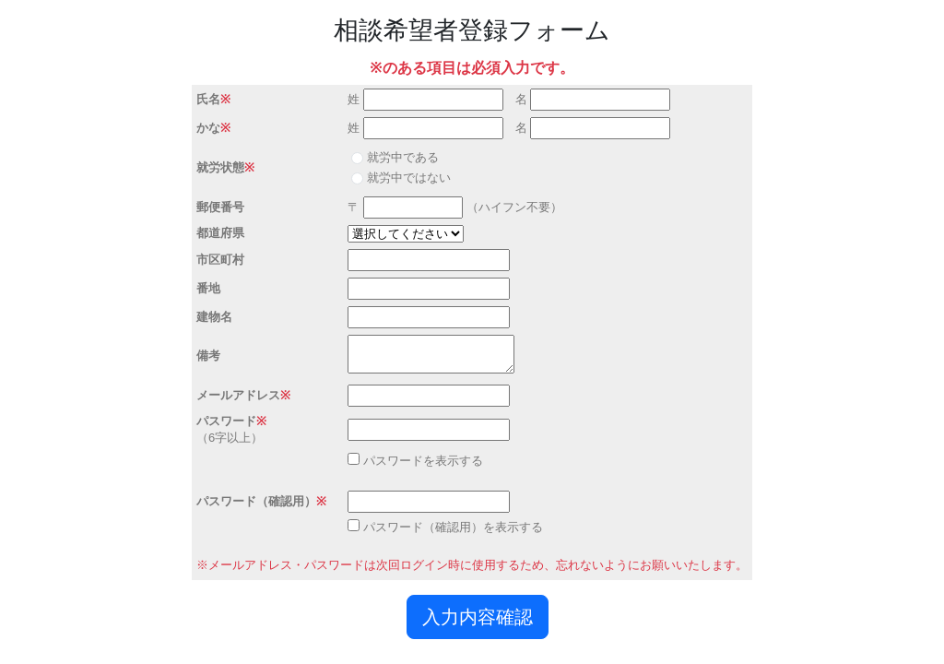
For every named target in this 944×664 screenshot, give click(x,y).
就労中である (403, 157)
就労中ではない (409, 177)
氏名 (208, 99)
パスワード (226, 421)
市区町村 (220, 260)
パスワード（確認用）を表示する (453, 527)
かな (208, 128)
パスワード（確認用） (256, 501)
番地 (208, 288)
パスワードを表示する (423, 461)
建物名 (214, 317)
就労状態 (220, 167)
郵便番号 (220, 207)
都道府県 (220, 233)
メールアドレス (238, 395)
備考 (208, 355)
